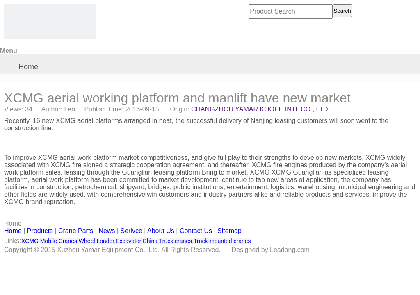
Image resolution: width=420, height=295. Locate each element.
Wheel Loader (96, 241)
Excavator (128, 241)
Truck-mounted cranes (222, 241)
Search (342, 11)
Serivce (131, 230)
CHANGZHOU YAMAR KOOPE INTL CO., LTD (259, 109)
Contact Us (196, 230)
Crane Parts (75, 230)
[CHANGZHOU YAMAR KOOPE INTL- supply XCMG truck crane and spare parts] (50, 21)
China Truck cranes (167, 241)
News (106, 230)
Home (28, 67)
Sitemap (229, 230)
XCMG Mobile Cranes (49, 241)
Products (40, 230)
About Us (160, 230)
